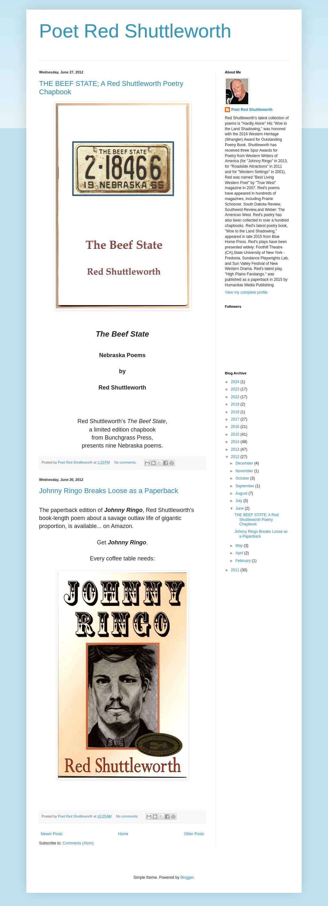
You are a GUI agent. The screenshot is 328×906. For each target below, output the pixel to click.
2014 (236, 442)
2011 (236, 570)
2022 (236, 397)
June (240, 508)
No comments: (126, 462)
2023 (236, 389)
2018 (236, 412)
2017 (236, 419)
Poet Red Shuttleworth (135, 31)
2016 (236, 426)
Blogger (186, 877)
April (239, 553)
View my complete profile (246, 292)
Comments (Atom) (78, 843)
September (245, 486)
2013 (236, 449)
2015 (236, 434)
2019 (236, 404)
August (242, 493)
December (244, 463)
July (239, 501)
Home (123, 834)
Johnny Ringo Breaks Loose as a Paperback (108, 491)
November (244, 471)
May (239, 545)
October (242, 478)
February (243, 560)
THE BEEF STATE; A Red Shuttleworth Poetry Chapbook (256, 519)
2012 (236, 457)
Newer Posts (51, 834)
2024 (236, 382)
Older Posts (194, 834)
